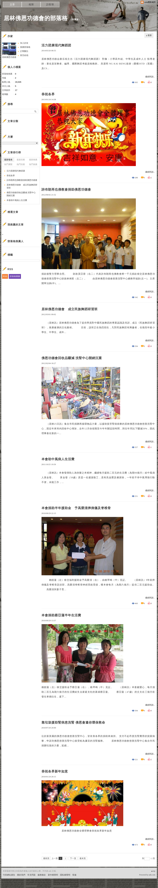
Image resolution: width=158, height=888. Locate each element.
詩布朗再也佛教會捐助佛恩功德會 (66, 189)
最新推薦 (33, 159)
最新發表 (8, 159)
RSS (5, 276)
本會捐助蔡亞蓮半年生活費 (61, 615)
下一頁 (73, 858)
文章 (12, 4)
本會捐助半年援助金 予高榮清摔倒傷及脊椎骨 (76, 508)
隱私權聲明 (65, 875)
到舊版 (75, 19)
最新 (150, 35)
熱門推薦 (33, 164)
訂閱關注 (24, 51)
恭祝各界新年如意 (55, 771)
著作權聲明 (53, 875)
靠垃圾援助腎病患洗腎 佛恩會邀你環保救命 (73, 722)
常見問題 (31, 875)
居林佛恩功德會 (9, 57)
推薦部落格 (25, 47)
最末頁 (83, 858)
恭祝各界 (48, 94)
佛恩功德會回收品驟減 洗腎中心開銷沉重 (72, 358)
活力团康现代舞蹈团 (56, 45)
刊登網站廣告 (9, 875)
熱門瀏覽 (8, 164)
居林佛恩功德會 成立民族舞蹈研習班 (70, 309)
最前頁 (46, 858)
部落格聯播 (15, 276)
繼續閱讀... (150, 76)
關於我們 (21, 875)
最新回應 (21, 159)
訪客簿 (50, 4)
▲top (153, 871)
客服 (74, 875)
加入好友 (24, 43)
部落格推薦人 (16, 241)
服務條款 (42, 875)
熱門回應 (21, 164)
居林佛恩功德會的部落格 (36, 18)
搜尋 (35, 111)
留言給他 (24, 55)
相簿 (31, 4)
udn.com (152, 875)
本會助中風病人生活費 (58, 459)
